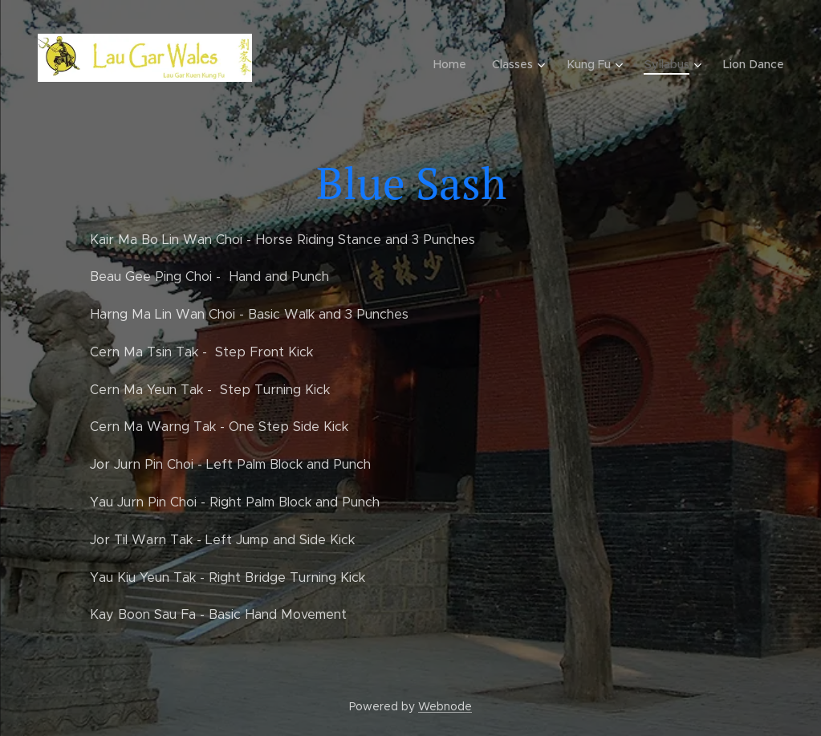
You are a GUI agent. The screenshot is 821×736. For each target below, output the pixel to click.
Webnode (445, 706)
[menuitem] (457, 64)
